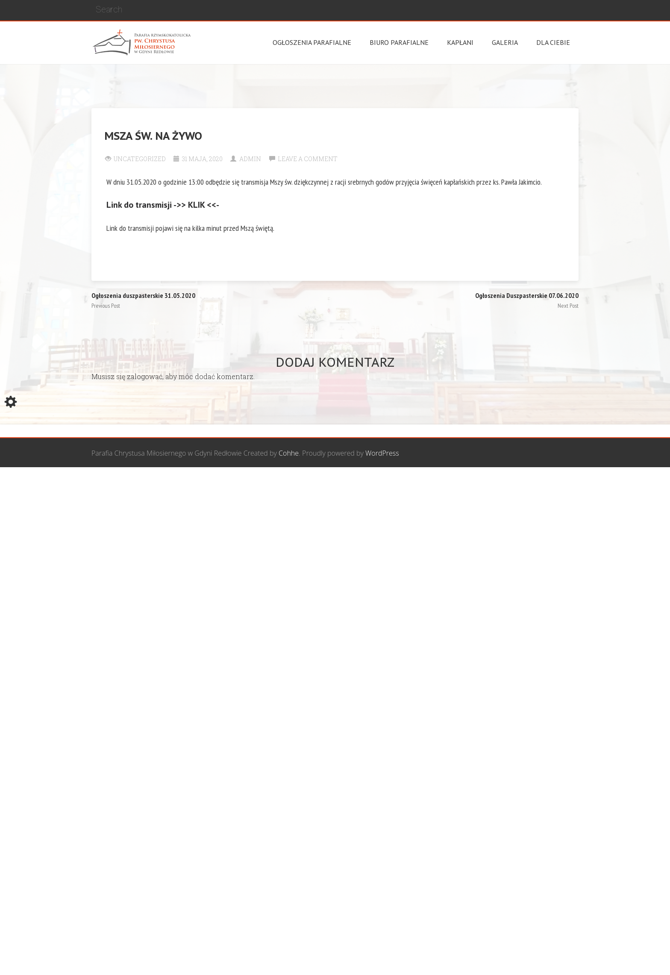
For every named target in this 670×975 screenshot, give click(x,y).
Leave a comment (308, 159)
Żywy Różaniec (556, 483)
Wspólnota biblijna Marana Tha (478, 483)
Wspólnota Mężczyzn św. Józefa (284, 483)
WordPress (382, 453)
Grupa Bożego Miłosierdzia (382, 483)
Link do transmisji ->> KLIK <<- (162, 204)
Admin (250, 159)
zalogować (144, 376)
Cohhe (289, 453)
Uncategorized (140, 159)
